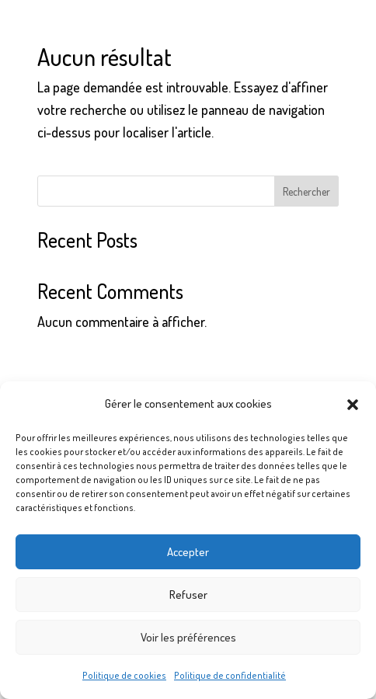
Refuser (188, 594)
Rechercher (306, 191)
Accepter (188, 551)
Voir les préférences (188, 637)
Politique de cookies (124, 675)
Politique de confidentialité (230, 675)
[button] (352, 404)
